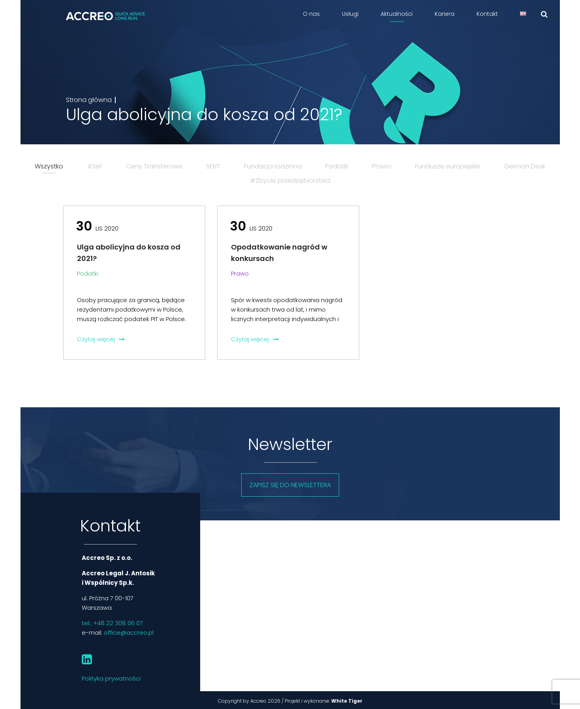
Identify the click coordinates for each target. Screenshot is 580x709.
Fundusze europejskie (448, 166)
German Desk (524, 166)
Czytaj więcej (101, 339)
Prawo (381, 166)
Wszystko (49, 166)
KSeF (95, 166)
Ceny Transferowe (154, 166)
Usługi (350, 14)
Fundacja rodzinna (273, 166)
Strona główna (89, 100)
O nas (311, 14)
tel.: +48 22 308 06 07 (112, 623)
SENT (213, 166)
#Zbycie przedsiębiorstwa (290, 180)
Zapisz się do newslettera (290, 485)
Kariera (444, 14)
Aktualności (397, 14)
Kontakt (487, 14)
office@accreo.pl (129, 632)
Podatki (336, 166)
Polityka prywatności (111, 678)
